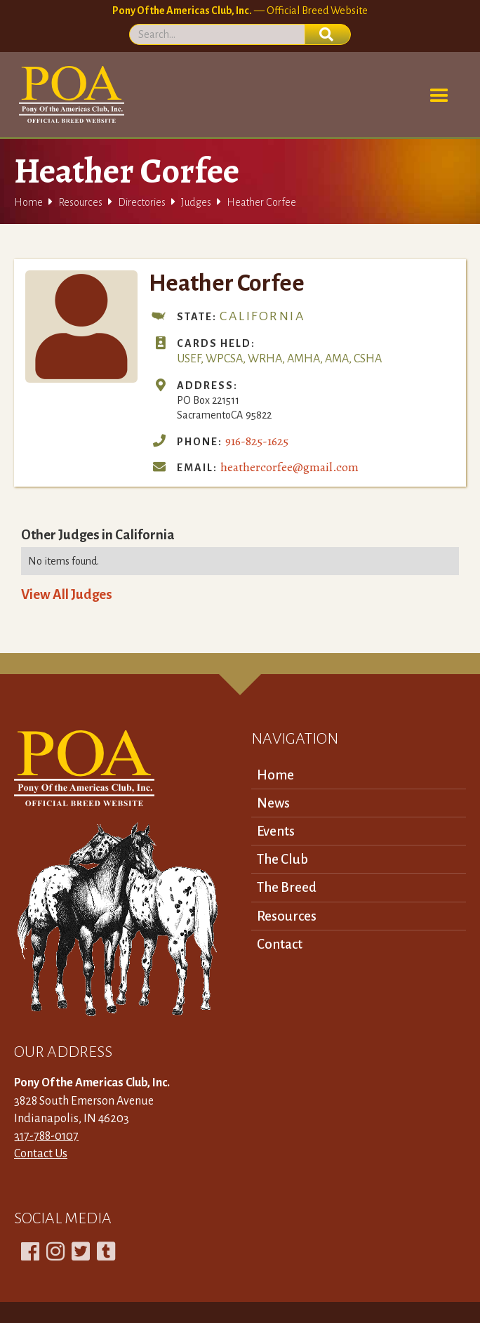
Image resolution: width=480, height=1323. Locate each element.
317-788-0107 (46, 1136)
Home (28, 202)
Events (276, 831)
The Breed (286, 887)
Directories (142, 202)
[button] (439, 96)
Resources (80, 202)
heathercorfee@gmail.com (289, 467)
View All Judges (66, 594)
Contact (279, 944)
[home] (69, 94)
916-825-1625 (256, 441)
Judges (196, 202)
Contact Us (40, 1153)
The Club (282, 859)
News (273, 803)
